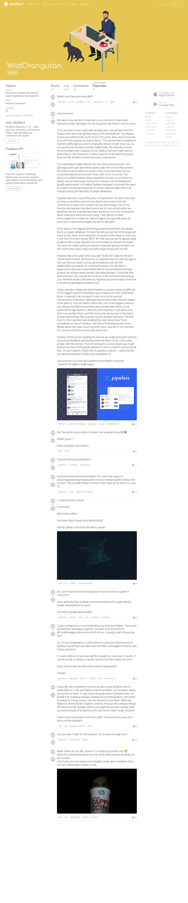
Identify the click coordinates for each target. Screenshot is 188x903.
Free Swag (150, 126)
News (148, 120)
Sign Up (176, 4)
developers (74, 815)
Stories (61, 4)
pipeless (92, 476)
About (148, 116)
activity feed (112, 476)
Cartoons (170, 126)
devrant (61, 476)
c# (87, 677)
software (95, 677)
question (62, 102)
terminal (73, 519)
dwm (112, 102)
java (89, 801)
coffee (94, 893)
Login (162, 4)
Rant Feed (33, 4)
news (101, 476)
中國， (68, 505)
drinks (85, 893)
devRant (149, 142)
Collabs (73, 4)
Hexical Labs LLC (170, 142)
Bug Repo (170, 123)
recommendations (77, 476)
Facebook (171, 133)
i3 (106, 102)
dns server (110, 746)
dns (100, 746)
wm (89, 102)
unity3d (105, 677)
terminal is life (85, 641)
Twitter (169, 137)
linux (71, 102)
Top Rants (48, 4)
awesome (97, 102)
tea (66, 893)
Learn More (14, 188)
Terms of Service (170, 145)
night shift (75, 893)
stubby (93, 746)
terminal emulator (84, 547)
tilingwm (80, 102)
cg (66, 641)
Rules (168, 116)
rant (60, 505)
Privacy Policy (152, 145)
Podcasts (170, 130)
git (66, 801)
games (72, 677)
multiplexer (85, 519)
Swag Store (151, 123)
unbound (73, 746)
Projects (170, 120)
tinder (85, 815)
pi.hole (83, 746)
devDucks (150, 130)
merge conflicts (77, 801)
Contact (149, 133)
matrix (73, 641)
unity (81, 677)
